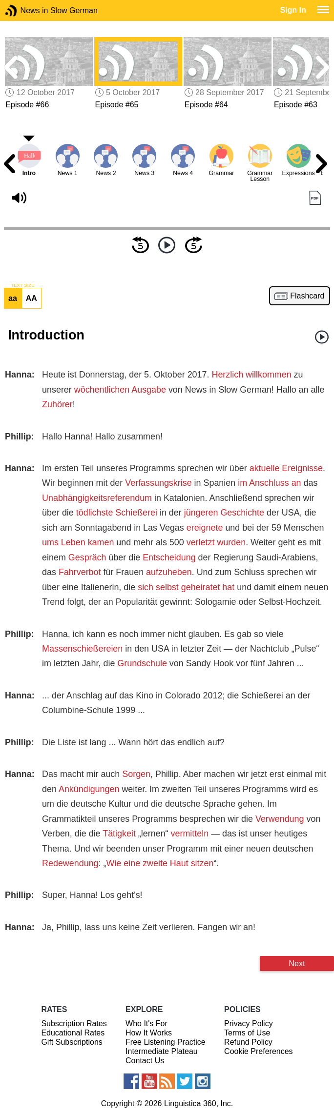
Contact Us (144, 1060)
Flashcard (307, 296)
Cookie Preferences (258, 1051)
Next (297, 963)
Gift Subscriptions (71, 1042)
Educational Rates (72, 1033)
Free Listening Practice (165, 1042)
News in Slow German (26, 10)
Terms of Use (247, 1033)
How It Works (148, 1033)
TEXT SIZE (22, 285)
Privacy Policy (248, 1023)
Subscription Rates (73, 1023)
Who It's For (146, 1023)
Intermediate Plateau (161, 1051)
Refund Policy (248, 1042)
